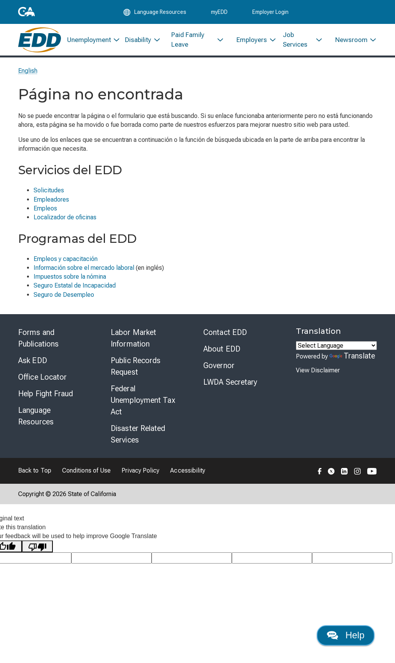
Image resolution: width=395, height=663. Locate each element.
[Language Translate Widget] (336, 347)
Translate (352, 358)
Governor (219, 367)
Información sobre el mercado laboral (84, 270)
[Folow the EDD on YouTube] (372, 473)
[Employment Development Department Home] (39, 41)
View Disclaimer (318, 372)
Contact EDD (225, 334)
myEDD (219, 12)
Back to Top (34, 472)
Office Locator (42, 379)
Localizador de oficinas (65, 219)
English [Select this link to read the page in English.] (28, 73)
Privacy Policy (140, 472)
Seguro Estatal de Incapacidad (75, 287)
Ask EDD (32, 362)
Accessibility (187, 472)
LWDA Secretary (230, 384)
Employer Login (270, 12)
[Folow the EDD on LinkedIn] (344, 473)
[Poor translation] (37, 549)
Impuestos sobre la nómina (70, 279)
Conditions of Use (86, 472)
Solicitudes (49, 192)
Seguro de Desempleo (64, 297)
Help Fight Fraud (45, 395)
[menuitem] (90, 41)
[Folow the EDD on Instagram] (357, 473)
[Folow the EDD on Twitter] (331, 473)
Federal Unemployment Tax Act (143, 402)
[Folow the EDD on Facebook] (320, 473)
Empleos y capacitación (66, 261)
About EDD (221, 351)
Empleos (45, 210)
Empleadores (51, 201)
